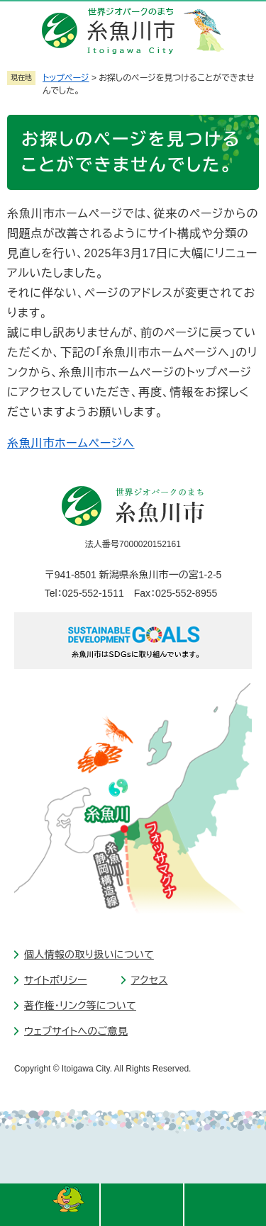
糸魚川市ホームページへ (71, 443)
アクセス (149, 980)
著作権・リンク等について (80, 1005)
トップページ (66, 78)
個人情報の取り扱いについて (89, 954)
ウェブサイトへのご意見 (76, 1031)
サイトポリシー (55, 980)
